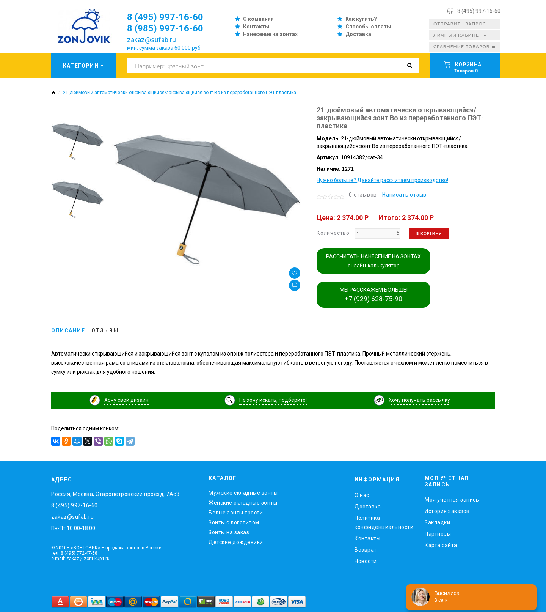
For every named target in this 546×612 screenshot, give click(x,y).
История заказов (447, 511)
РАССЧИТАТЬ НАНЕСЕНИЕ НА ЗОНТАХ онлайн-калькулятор (373, 261)
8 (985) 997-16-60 (165, 28)
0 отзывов (363, 195)
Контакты (256, 27)
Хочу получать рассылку (419, 400)
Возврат (366, 550)
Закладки (437, 522)
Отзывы (104, 330)
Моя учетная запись (452, 500)
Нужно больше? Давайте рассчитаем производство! (382, 180)
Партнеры (438, 534)
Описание (68, 330)
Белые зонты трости (236, 513)
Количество (333, 233)
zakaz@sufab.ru (151, 40)
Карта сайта (441, 545)
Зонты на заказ (229, 532)
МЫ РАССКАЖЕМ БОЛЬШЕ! (374, 295)
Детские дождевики (236, 542)
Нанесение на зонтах (270, 34)
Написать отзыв (404, 195)
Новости (366, 561)
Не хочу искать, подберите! (273, 400)
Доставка (358, 34)
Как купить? (361, 19)
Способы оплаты (368, 27)
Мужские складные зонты (243, 493)
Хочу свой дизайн (126, 400)
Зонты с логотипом (234, 522)
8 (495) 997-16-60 (478, 11)
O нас (362, 495)
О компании (258, 19)
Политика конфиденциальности (384, 522)
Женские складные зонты (243, 503)
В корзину (429, 233)
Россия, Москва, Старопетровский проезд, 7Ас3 (115, 494)
